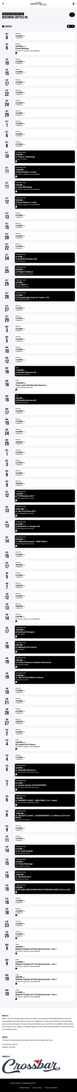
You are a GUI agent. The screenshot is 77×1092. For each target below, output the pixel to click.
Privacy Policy (37, 1088)
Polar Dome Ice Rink (21, 665)
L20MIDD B (19, 444)
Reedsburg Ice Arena (22, 287)
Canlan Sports (20, 634)
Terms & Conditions (51, 1088)
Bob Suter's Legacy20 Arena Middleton (27, 51)
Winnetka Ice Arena (21, 402)
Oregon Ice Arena (21, 159)
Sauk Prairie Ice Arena (22, 300)
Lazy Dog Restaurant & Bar (24, 387)
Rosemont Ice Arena (22, 680)
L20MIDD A (19, 38)
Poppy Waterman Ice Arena (24, 274)
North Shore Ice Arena (22, 374)
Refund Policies (25, 1088)
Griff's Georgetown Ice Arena (24, 498)
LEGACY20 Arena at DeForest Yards (27, 772)
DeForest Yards (20, 261)
